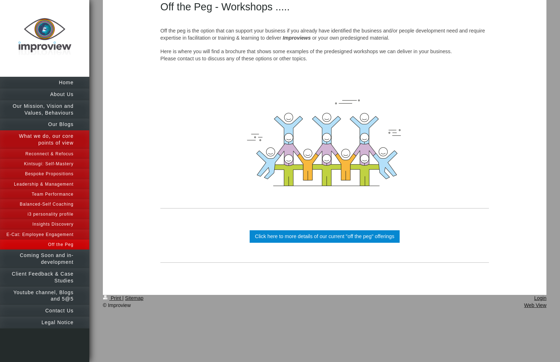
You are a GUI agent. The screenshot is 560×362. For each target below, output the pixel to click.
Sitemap (134, 298)
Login (540, 298)
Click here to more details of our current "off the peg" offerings (324, 236)
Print (112, 298)
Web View (535, 305)
